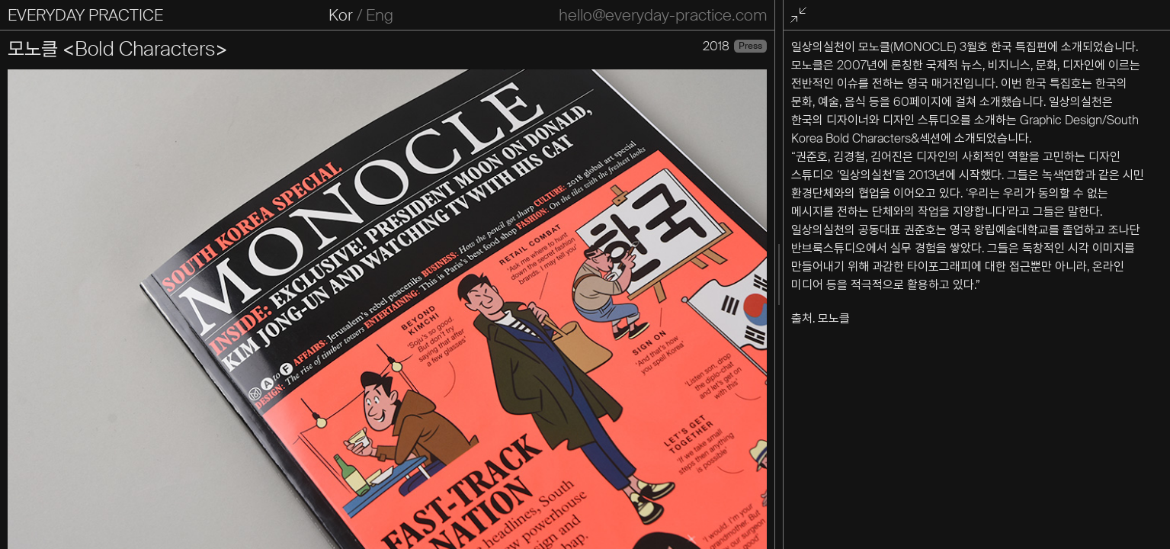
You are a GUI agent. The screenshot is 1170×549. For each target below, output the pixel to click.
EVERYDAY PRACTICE (85, 15)
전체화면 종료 (801, 16)
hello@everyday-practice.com (663, 15)
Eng (379, 15)
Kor (341, 15)
